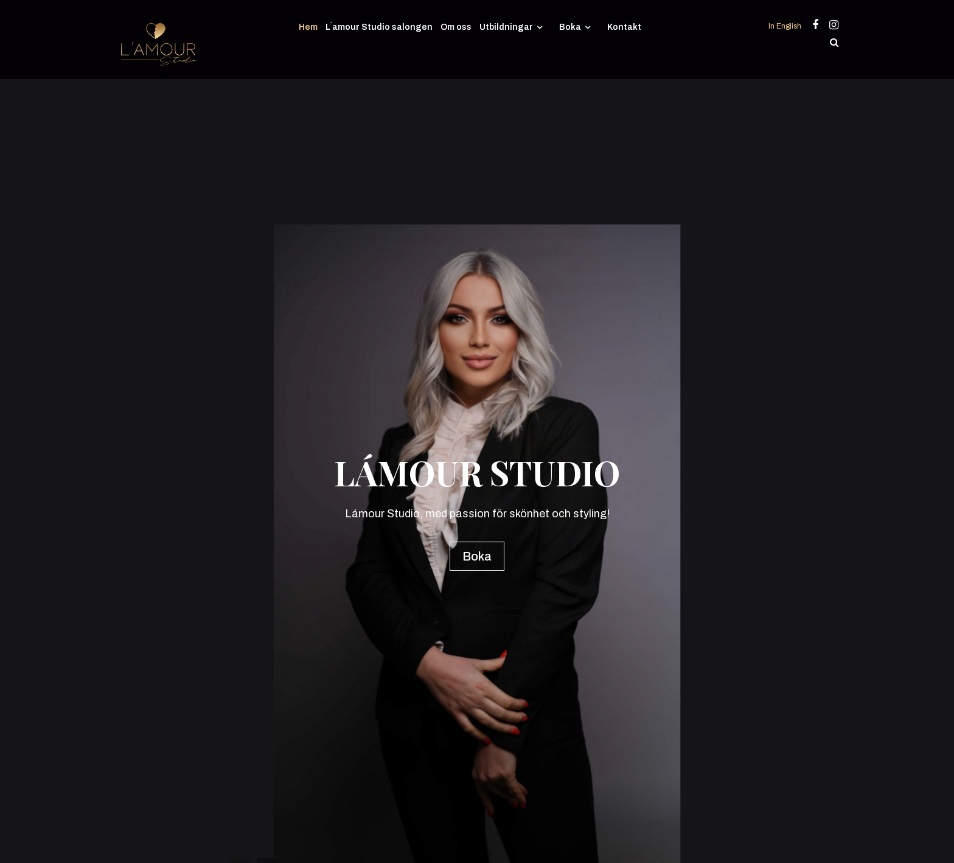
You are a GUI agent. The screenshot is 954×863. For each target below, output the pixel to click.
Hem (308, 27)
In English (785, 26)
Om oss (456, 27)
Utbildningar (506, 27)
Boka (570, 27)
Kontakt (624, 27)
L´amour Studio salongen (379, 27)
